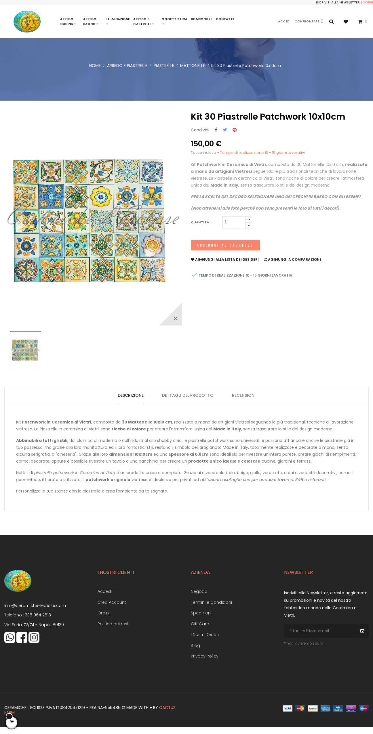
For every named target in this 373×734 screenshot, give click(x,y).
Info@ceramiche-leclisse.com (35, 612)
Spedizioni (201, 620)
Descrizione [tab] (131, 402)
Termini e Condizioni (211, 609)
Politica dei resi (113, 631)
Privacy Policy (204, 663)
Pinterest (235, 137)
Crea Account (112, 609)
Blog (195, 652)
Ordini (104, 620)
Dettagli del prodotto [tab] (188, 402)
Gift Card (200, 631)
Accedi (105, 598)
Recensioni (244, 402)
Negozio (199, 598)
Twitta (225, 137)
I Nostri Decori (205, 641)
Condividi (216, 137)
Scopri (367, 2)
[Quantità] (234, 229)
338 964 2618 (38, 622)
